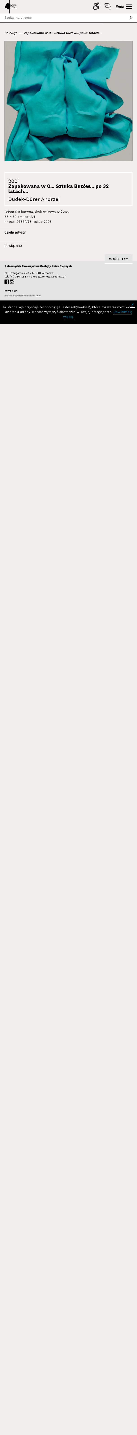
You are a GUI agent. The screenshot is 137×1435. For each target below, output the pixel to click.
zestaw (45, 979)
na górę (114, 1370)
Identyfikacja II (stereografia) (38, 814)
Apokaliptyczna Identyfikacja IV (36, 906)
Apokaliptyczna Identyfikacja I (109, 881)
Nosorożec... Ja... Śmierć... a (110, 698)
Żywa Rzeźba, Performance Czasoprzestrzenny (39, 1146)
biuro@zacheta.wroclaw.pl (33, 1388)
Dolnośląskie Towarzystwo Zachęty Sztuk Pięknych (38, 1377)
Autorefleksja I (120, 789)
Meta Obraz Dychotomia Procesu (106, 1231)
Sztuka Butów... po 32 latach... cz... (32, 384)
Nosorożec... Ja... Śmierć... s (38, 632)
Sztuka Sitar (122, 1046)
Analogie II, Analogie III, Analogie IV (105, 532)
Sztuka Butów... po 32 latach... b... (105, 462)
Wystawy (53, 1310)
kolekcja (10, 33)
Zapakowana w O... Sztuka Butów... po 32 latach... (62, 33)
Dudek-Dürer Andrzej (34, 199)
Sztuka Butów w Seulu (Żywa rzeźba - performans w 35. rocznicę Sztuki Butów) (109, 373)
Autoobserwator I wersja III (39, 560)
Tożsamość (46, 1318)
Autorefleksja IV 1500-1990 (39, 723)
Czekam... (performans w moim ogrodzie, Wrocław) (107, 625)
